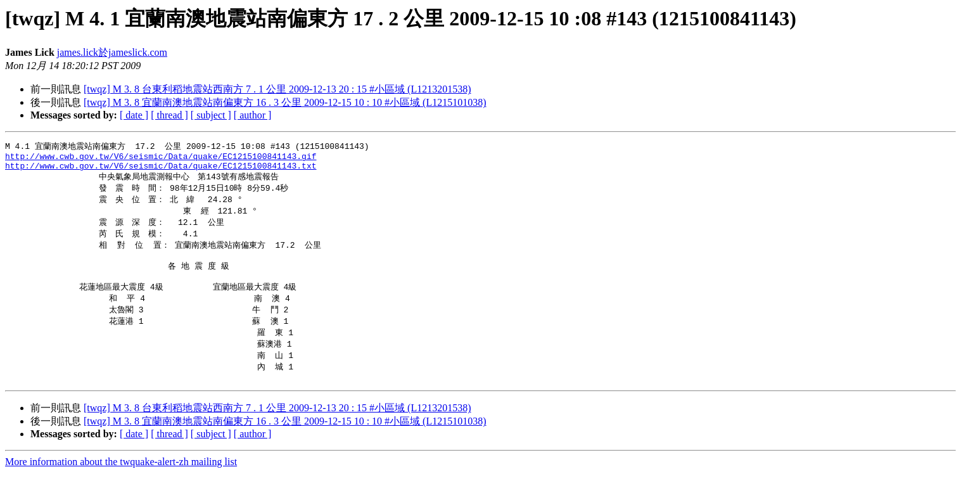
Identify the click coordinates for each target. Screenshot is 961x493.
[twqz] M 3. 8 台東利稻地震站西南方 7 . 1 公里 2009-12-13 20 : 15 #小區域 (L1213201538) (277, 89)
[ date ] (134, 115)
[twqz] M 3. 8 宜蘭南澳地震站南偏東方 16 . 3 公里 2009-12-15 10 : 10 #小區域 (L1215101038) (285, 102)
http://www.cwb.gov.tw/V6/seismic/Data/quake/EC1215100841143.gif (160, 158)
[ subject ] (211, 115)
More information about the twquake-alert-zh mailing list (121, 482)
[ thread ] (169, 115)
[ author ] (253, 115)
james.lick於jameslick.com (112, 52)
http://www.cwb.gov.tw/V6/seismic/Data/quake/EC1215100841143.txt (160, 170)
